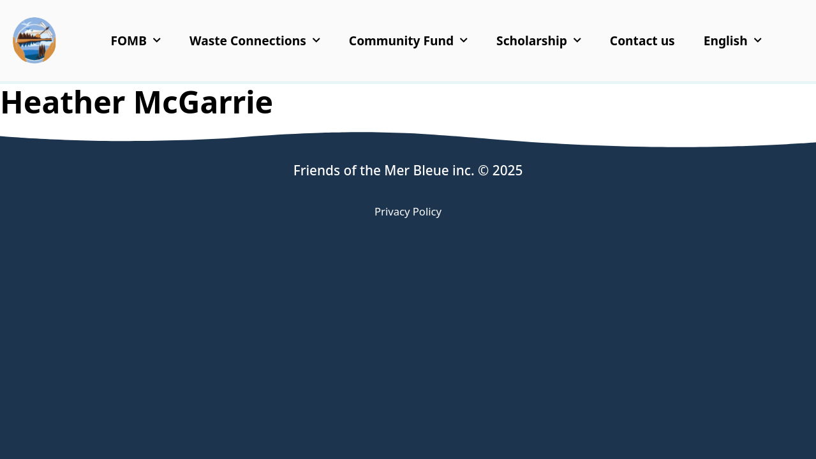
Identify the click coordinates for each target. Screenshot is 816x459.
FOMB (135, 40)
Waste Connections (254, 40)
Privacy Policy (408, 211)
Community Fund (408, 40)
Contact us (642, 40)
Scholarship (538, 40)
